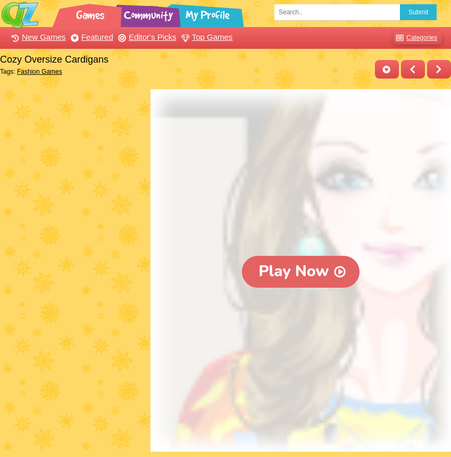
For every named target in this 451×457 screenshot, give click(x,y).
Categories (415, 38)
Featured (90, 36)
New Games (37, 36)
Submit (418, 12)
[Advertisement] (72, 155)
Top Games (206, 36)
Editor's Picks (146, 36)
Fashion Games (39, 71)
